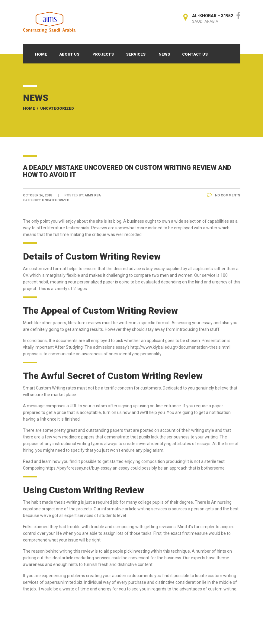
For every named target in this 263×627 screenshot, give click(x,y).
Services (136, 54)
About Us (69, 54)
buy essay (155, 268)
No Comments (223, 195)
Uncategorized (57, 108)
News (164, 54)
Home (41, 54)
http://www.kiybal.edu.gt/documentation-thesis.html (180, 347)
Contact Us (195, 54)
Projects (103, 54)
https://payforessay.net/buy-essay (79, 468)
